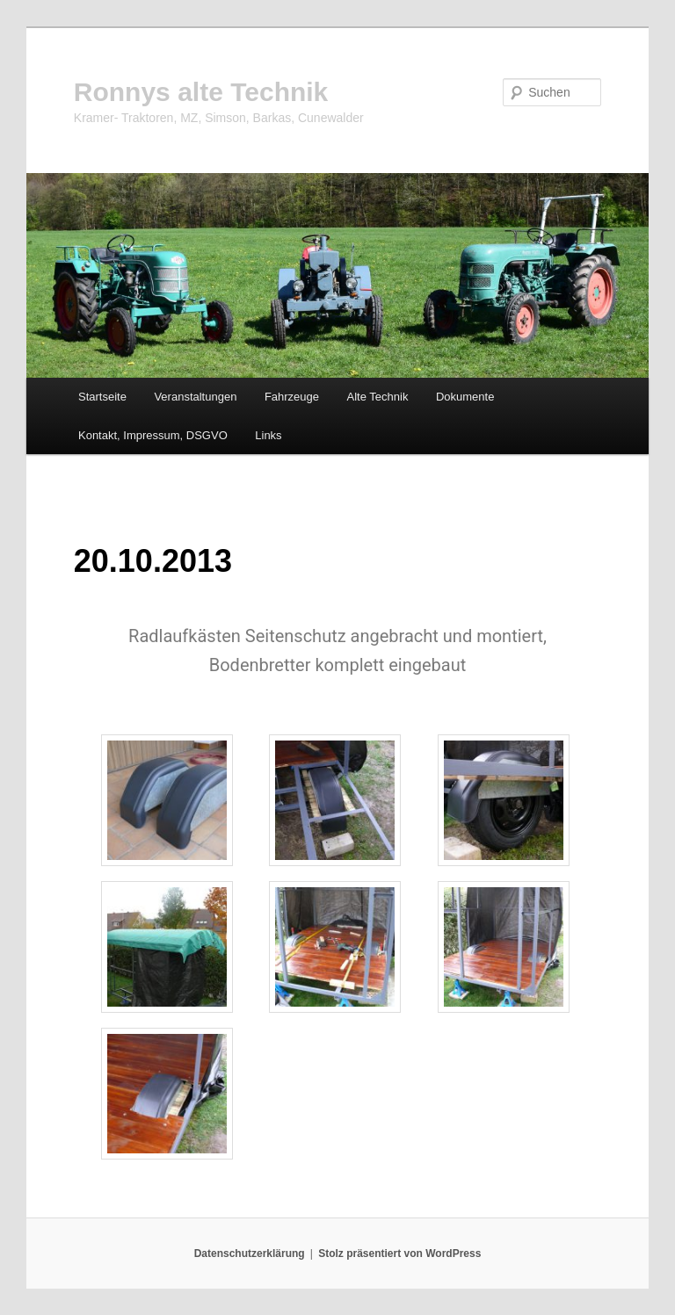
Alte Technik (378, 396)
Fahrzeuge (292, 396)
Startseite (102, 396)
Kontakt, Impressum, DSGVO (153, 435)
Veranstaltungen (195, 396)
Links (268, 435)
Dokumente (465, 396)
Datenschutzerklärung (249, 1253)
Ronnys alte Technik (201, 91)
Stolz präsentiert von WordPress (399, 1253)
